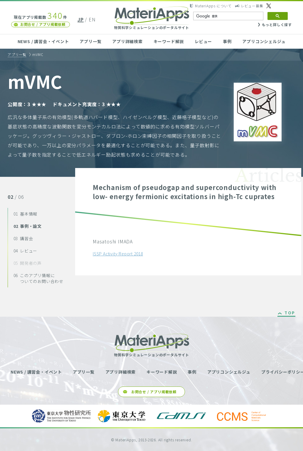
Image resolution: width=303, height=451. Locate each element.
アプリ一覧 (90, 41)
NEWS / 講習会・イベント (43, 41)
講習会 (23, 238)
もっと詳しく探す (277, 24)
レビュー (203, 41)
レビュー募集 (252, 5)
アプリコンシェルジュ (263, 41)
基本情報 (26, 214)
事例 (227, 41)
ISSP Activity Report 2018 (118, 254)
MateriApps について (213, 5)
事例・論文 (28, 226)
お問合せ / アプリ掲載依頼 (42, 24)
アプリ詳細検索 (127, 41)
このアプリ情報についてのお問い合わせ (38, 278)
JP (81, 19)
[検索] (227, 16)
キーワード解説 (169, 41)
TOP (290, 313)
